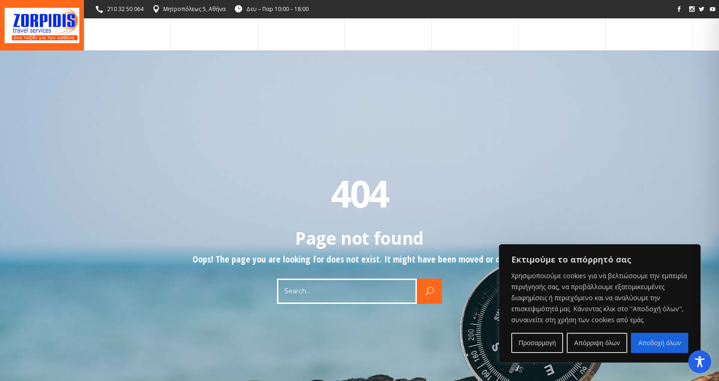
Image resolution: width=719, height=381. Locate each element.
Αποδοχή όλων (659, 343)
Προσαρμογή (537, 343)
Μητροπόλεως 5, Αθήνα (194, 9)
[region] (600, 303)
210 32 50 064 (125, 9)
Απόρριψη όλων (597, 343)
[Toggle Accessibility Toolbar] (699, 361)
